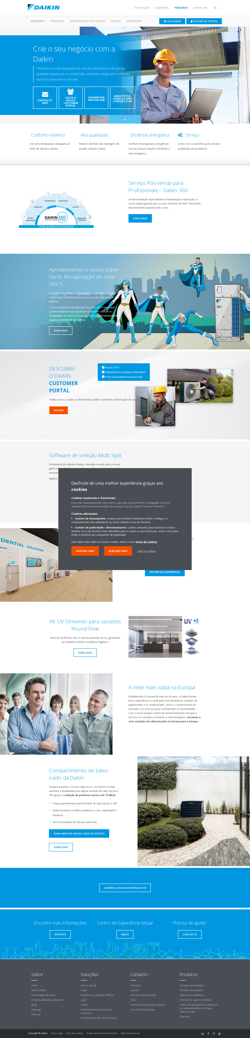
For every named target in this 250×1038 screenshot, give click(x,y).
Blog (33, 1004)
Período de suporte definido (195, 999)
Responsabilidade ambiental (47, 999)
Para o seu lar (88, 985)
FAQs (133, 999)
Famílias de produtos (191, 990)
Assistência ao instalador (87, 21)
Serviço (116, 21)
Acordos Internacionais (143, 995)
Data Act (185, 1016)
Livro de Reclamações (142, 1009)
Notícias (35, 1014)
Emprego (36, 1009)
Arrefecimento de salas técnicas (99, 1017)
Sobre (34, 985)
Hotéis (84, 1004)
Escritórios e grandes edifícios (97, 995)
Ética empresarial (130, 1033)
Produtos (57, 21)
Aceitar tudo (85, 550)
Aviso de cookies (74, 1033)
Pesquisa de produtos (192, 985)
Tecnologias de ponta (43, 995)
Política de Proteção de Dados (102, 1033)
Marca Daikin (38, 990)
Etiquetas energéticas (192, 995)
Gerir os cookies (147, 550)
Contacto (135, 985)
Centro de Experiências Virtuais (147, 1004)
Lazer (84, 999)
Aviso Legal (56, 1033)
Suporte (134, 990)
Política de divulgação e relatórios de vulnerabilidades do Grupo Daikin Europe (199, 1008)
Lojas (84, 990)
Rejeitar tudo (118, 550)
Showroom (133, 21)
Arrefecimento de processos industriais (97, 1011)
